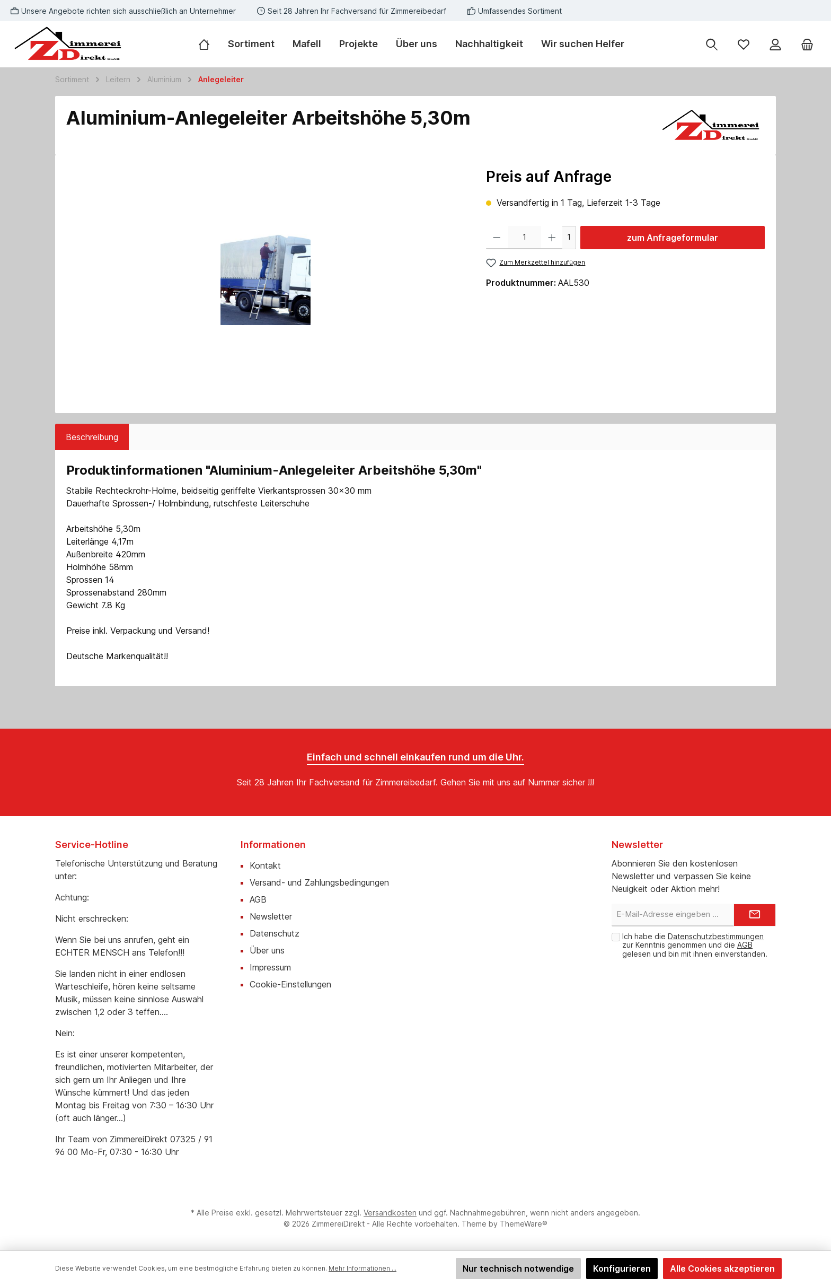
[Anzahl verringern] (497, 237)
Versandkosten (390, 1212)
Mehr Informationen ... (362, 1268)
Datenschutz (274, 933)
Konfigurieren (622, 1268)
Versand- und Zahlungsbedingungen (319, 882)
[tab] (92, 437)
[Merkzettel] (743, 44)
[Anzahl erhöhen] (552, 237)
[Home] (208, 44)
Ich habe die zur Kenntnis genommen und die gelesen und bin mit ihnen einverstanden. (694, 945)
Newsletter (271, 916)
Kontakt (265, 865)
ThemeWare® (523, 1223)
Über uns (267, 950)
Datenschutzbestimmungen (716, 936)
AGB (258, 899)
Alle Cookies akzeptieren (722, 1268)
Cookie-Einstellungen (290, 984)
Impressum (270, 967)
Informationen (273, 844)
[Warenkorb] (807, 44)
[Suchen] (712, 44)
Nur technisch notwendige (518, 1268)
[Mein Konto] (775, 44)
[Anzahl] (524, 237)
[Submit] (754, 915)
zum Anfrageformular (672, 237)
